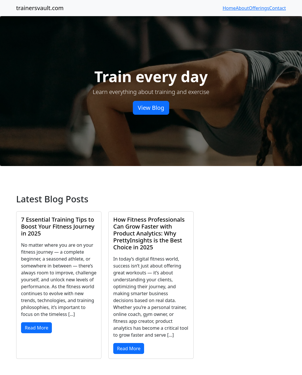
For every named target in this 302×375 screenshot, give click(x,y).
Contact (277, 8)
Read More (36, 328)
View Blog (151, 108)
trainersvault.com (40, 8)
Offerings (259, 8)
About (242, 8)
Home (229, 8)
